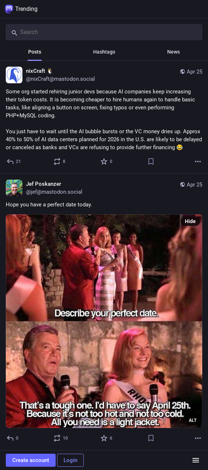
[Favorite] (107, 161)
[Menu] (195, 460)
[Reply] (14, 161)
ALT (192, 420)
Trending (21, 9)
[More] (198, 161)
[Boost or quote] (60, 161)
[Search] (104, 32)
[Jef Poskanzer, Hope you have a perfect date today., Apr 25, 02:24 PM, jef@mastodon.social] (104, 312)
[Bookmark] (151, 161)
